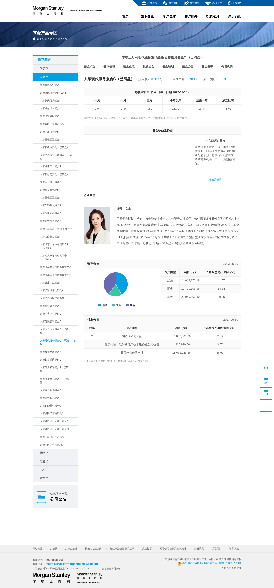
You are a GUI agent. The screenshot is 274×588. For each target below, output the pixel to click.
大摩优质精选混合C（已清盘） (54, 380)
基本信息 (109, 66)
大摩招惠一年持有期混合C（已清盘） (54, 257)
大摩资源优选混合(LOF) (53, 92)
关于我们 (234, 16)
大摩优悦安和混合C (50, 321)
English (234, 3)
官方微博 (192, 3)
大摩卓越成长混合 (50, 108)
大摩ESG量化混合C (51, 405)
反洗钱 (53, 548)
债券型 (44, 461)
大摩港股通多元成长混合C (54, 429)
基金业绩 (129, 66)
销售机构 (227, 66)
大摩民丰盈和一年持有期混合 (56, 228)
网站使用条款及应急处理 (172, 548)
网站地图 (38, 548)
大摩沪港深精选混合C (52, 298)
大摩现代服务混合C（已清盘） (58, 342)
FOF (43, 469)
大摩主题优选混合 (50, 131)
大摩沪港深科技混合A (52, 437)
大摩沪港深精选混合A (52, 290)
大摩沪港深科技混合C (52, 444)
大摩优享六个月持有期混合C (55, 274)
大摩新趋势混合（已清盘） (54, 174)
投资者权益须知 (93, 548)
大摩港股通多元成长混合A (54, 421)
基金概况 (89, 68)
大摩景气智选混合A (50, 390)
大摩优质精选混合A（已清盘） (54, 369)
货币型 (44, 478)
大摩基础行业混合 (50, 85)
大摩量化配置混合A (50, 139)
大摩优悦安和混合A (50, 213)
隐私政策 (234, 548)
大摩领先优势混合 (50, 100)
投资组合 (148, 66)
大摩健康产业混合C (50, 282)
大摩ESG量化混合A (50, 205)
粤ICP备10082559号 (230, 563)
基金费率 (207, 66)
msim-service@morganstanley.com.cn (72, 564)
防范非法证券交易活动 (122, 548)
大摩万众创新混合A (50, 182)
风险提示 (147, 548)
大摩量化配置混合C (50, 197)
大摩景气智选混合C (50, 397)
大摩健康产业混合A (50, 166)
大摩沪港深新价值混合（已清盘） (56, 157)
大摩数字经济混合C (50, 359)
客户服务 (191, 16)
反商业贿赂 (71, 548)
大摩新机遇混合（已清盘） (54, 147)
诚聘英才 (213, 3)
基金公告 (187, 66)
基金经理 (168, 66)
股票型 (44, 68)
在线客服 (149, 3)
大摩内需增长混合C (50, 313)
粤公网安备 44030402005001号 (197, 563)
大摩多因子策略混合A (52, 124)
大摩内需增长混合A (50, 221)
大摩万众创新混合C (50, 236)
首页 (125, 16)
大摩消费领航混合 (50, 116)
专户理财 (169, 16)
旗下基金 (147, 18)
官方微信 (170, 3)
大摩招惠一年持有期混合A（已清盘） (54, 246)
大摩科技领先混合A (50, 189)
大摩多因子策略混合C (52, 413)
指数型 (44, 453)
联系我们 (216, 548)
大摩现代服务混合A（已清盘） (54, 331)
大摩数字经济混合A (50, 352)
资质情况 (199, 548)
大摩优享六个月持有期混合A (55, 266)
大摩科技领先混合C (50, 306)
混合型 (58, 77)
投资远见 (212, 16)
